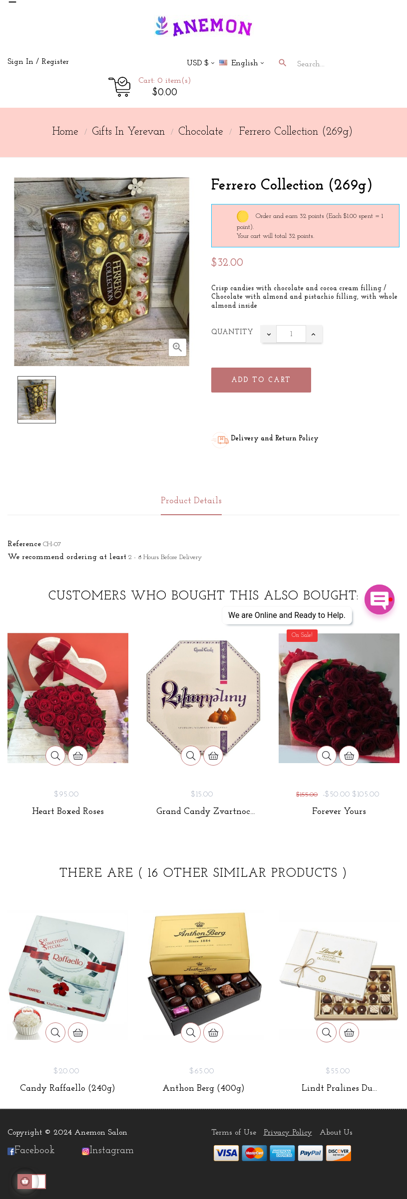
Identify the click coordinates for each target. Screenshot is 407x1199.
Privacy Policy (288, 1133)
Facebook (31, 1151)
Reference (24, 544)
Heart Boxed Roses (68, 811)
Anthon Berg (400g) (203, 1088)
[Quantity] (291, 334)
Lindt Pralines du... (339, 1088)
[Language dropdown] (245, 64)
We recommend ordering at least (66, 557)
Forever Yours (339, 811)
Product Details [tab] (191, 501)
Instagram (111, 1151)
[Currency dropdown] (200, 64)
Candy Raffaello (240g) (67, 1088)
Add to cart (261, 380)
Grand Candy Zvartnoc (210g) (203, 812)
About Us (336, 1133)
